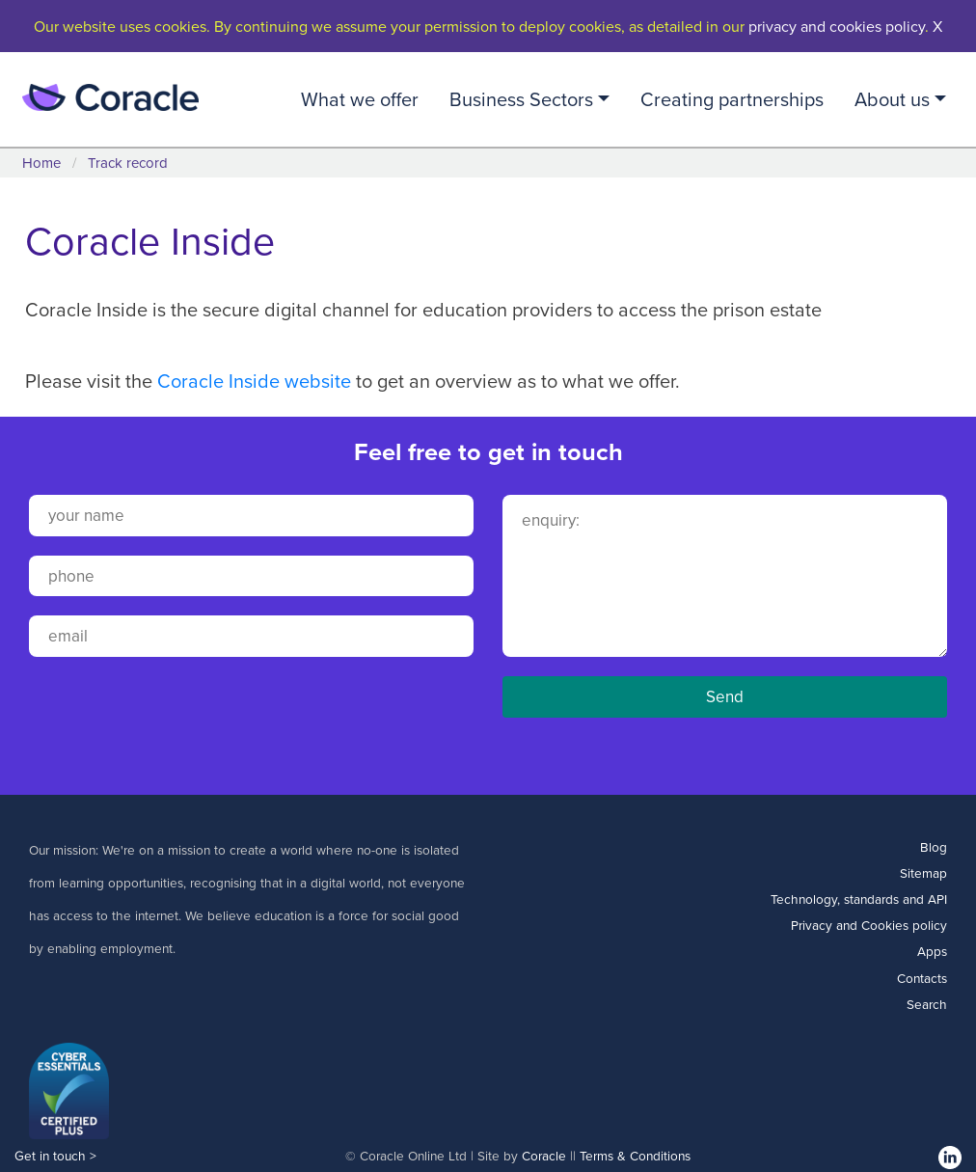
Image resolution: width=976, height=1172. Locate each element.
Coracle (544, 1155)
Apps (932, 950)
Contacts (922, 977)
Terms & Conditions (635, 1155)
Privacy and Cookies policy (869, 924)
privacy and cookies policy (836, 26)
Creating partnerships (732, 99)
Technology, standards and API (859, 898)
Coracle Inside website (254, 381)
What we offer (360, 99)
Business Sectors (521, 99)
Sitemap (923, 872)
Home (41, 162)
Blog (933, 846)
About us (892, 99)
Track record (128, 162)
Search (927, 1004)
